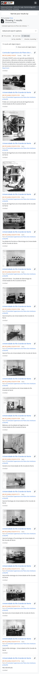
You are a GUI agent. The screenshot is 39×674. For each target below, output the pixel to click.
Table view (25, 36)
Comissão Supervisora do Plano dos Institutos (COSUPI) (17, 53)
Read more (5, 68)
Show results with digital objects (26, 47)
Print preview (6, 36)
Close (11, 18)
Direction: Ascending (30, 39)
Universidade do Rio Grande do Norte (16, 92)
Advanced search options (12, 31)
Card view (16, 36)
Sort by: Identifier (16, 39)
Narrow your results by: (20, 14)
